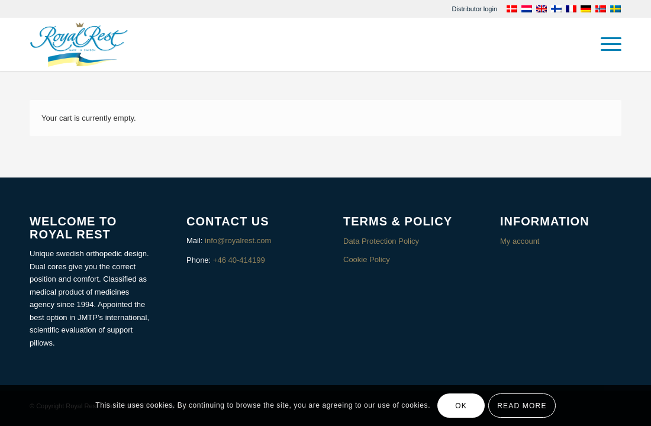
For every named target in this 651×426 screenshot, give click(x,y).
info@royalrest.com (238, 240)
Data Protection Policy (381, 241)
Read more (521, 406)
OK (461, 406)
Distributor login (474, 8)
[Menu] (607, 44)
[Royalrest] (79, 44)
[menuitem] (474, 9)
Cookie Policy (366, 259)
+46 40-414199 (239, 260)
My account (519, 241)
